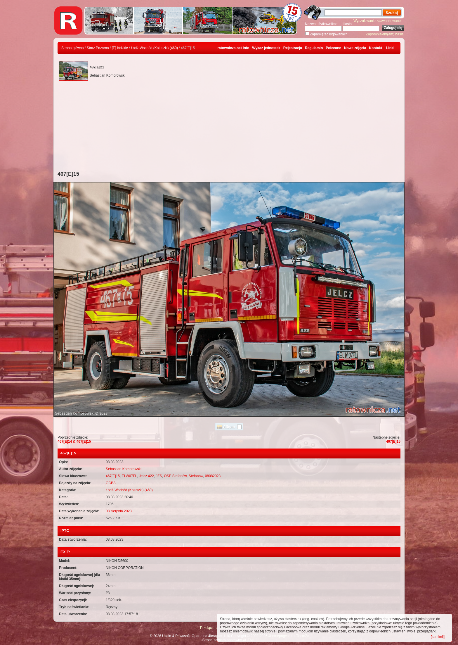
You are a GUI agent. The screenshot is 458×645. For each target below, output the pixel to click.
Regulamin (314, 48)
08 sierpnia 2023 (119, 511)
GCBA (111, 483)
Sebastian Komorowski (123, 469)
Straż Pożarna (98, 48)
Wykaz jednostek (266, 48)
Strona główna (72, 48)
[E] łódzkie (120, 48)
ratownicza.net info (233, 48)
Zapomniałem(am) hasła (385, 34)
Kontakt (375, 48)
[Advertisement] (229, 127)
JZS (159, 476)
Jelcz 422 (146, 476)
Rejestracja (292, 48)
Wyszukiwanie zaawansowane (377, 21)
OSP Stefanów (175, 476)
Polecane (333, 48)
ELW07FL (129, 476)
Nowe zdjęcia (355, 48)
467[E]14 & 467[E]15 (74, 441)
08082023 (213, 476)
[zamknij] (438, 637)
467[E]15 (393, 441)
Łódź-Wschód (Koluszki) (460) (154, 48)
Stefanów (196, 476)
